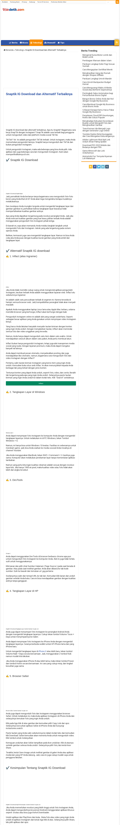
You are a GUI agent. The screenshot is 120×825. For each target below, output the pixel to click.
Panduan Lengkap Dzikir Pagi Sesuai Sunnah (98, 65)
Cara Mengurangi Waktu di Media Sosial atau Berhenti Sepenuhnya (97, 88)
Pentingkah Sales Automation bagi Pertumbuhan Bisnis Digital (97, 94)
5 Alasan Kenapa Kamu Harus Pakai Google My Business (98, 111)
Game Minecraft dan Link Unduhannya (93, 152)
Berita (13, 43)
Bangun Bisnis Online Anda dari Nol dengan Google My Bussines (98, 100)
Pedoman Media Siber (58, 2)
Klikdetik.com (12, 791)
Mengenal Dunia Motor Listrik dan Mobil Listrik (97, 56)
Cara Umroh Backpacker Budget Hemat (96, 83)
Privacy (24, 2)
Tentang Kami (15, 2)
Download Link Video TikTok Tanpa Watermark (19, 779)
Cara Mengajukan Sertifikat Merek (97, 69)
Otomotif (49, 43)
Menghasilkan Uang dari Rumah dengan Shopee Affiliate (96, 74)
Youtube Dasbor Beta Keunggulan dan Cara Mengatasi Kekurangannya (98, 135)
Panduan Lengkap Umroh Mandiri (97, 78)
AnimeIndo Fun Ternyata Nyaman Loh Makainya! (97, 157)
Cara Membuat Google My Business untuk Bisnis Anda (98, 105)
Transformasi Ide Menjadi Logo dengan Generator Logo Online (96, 129)
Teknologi (36, 43)
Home (5, 42)
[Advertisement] (76, 22)
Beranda (8, 50)
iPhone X (42, 583)
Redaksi (5, 2)
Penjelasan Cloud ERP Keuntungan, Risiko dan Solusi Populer (98, 116)
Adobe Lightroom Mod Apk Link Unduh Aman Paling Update (96, 140)
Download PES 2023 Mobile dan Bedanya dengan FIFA (96, 146)
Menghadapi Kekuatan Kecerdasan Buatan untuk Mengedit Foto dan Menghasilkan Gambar (97, 123)
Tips (61, 43)
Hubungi (32, 2)
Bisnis (24, 43)
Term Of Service (43, 2)
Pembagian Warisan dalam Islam (97, 60)
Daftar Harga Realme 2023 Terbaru (62, 779)
